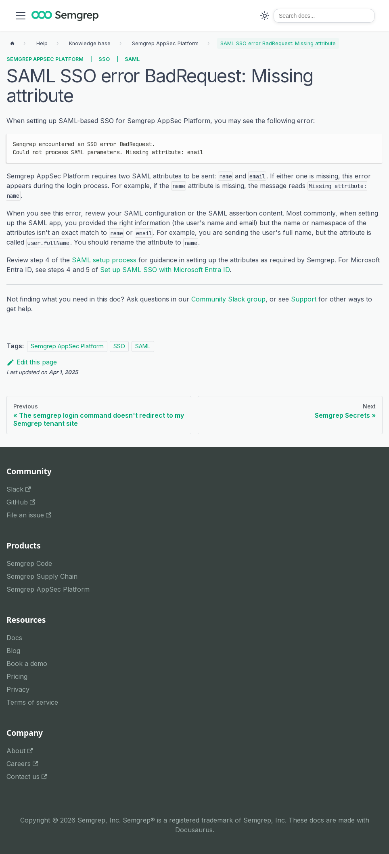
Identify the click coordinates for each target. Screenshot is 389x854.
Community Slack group (228, 299)
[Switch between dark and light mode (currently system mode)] (264, 15)
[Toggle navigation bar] (21, 16)
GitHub (20, 502)
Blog (13, 651)
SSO (104, 59)
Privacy (17, 689)
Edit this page (31, 362)
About (19, 751)
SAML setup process (104, 260)
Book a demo (26, 663)
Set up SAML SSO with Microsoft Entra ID (165, 270)
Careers (22, 764)
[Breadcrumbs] (42, 43)
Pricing (16, 676)
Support (303, 299)
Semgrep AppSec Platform (45, 59)
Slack (18, 489)
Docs (14, 638)
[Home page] (12, 43)
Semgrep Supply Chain (41, 576)
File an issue (28, 515)
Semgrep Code (29, 563)
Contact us (26, 776)
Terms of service (32, 702)
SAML (132, 59)
